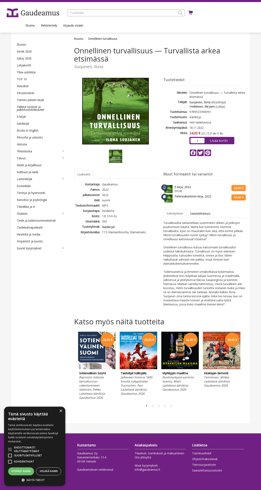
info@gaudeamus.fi (147, 469)
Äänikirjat (108, 227)
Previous (73, 366)
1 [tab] (147, 406)
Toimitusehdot (201, 453)
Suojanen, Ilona (199, 102)
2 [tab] (153, 406)
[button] (180, 12)
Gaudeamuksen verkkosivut (95, 469)
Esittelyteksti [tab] (175, 213)
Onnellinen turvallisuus (102, 39)
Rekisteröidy (49, 25)
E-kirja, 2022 (183, 187)
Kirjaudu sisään (73, 25)
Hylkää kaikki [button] (49, 471)
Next (245, 366)
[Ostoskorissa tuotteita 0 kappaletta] (191, 12)
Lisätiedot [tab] (83, 174)
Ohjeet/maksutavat (205, 459)
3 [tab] (159, 406)
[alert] (34, 446)
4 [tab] (165, 406)
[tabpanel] (97, 366)
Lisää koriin (219, 140)
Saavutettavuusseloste (207, 470)
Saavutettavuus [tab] (200, 213)
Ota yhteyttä (143, 457)
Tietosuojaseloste (204, 465)
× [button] (60, 411)
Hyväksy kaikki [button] (21, 471)
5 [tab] (171, 406)
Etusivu (30, 25)
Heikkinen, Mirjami (202, 106)
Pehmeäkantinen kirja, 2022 (193, 196)
